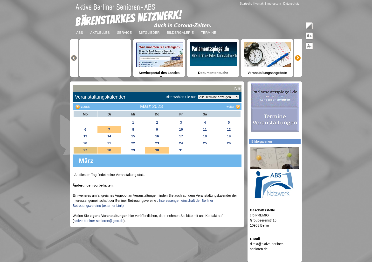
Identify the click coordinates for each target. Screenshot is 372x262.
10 (181, 129)
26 (229, 143)
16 (157, 136)
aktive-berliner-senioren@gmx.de (99, 221)
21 (109, 143)
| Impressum (273, 3)
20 (85, 143)
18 (205, 136)
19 (229, 136)
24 (181, 143)
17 (181, 136)
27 (85, 150)
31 (181, 150)
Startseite (246, 3)
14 (109, 136)
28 (109, 150)
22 (133, 143)
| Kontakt (259, 3)
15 (133, 136)
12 (229, 129)
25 (205, 143)
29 (133, 150)
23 (157, 143)
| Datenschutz (290, 3)
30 (157, 150)
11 (205, 129)
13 (85, 136)
